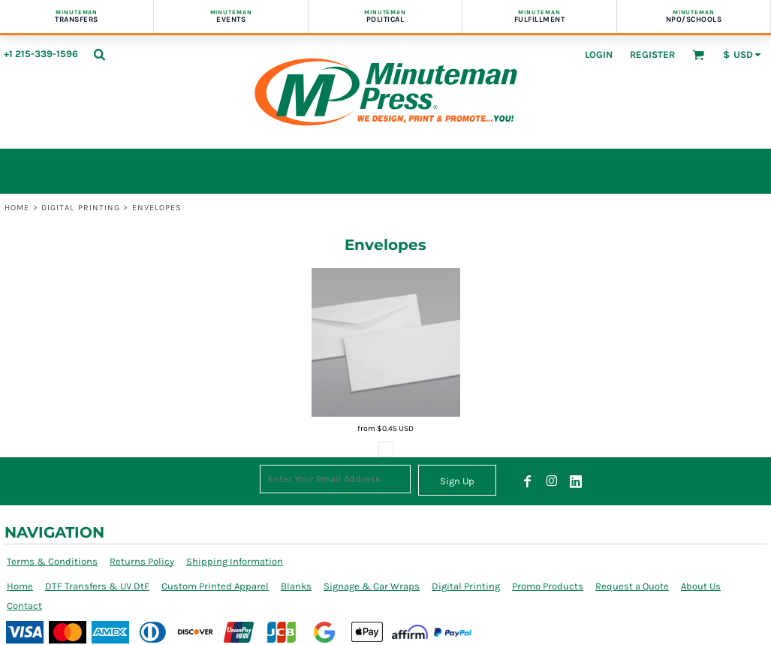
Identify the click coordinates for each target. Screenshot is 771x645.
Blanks (296, 586)
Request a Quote (632, 586)
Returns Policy (142, 561)
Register (652, 54)
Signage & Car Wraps (372, 586)
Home (17, 207)
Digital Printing (81, 207)
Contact (24, 605)
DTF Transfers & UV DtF (97, 586)
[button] (99, 54)
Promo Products (547, 586)
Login (599, 54)
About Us (701, 586)
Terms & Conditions (52, 561)
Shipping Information (234, 561)
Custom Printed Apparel (215, 586)
